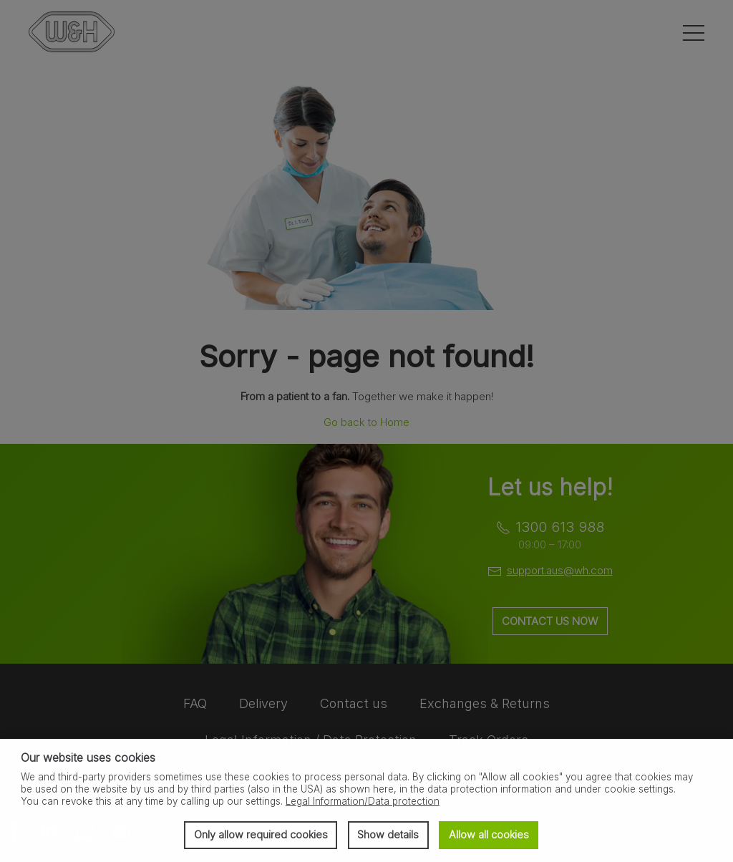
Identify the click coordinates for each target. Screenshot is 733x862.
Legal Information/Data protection (363, 801)
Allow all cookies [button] (489, 834)
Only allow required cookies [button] (261, 834)
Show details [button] (388, 834)
